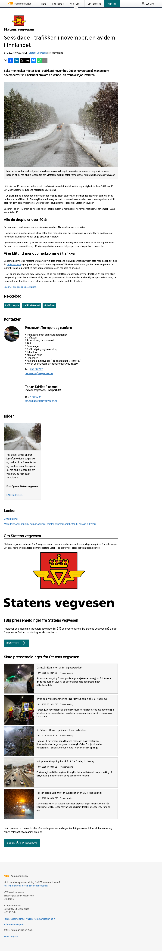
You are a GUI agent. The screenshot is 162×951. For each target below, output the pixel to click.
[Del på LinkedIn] (16, 61)
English (14, 936)
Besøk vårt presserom (22, 842)
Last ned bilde (14, 495)
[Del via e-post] (44, 61)
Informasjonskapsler (14, 924)
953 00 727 (36, 369)
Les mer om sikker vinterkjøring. (20, 287)
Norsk (6, 936)
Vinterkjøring (11, 518)
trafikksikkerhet (31, 305)
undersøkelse (14, 264)
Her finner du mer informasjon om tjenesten (26, 885)
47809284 (35, 396)
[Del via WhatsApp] (39, 61)
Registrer (16, 643)
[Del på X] (22, 61)
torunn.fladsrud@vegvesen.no (41, 401)
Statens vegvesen (38, 53)
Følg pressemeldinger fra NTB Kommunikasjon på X (29, 919)
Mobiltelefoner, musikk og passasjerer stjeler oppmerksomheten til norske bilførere (50, 524)
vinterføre (49, 305)
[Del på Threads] (27, 61)
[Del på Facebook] (10, 61)
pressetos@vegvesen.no (39, 373)
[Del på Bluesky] (33, 61)
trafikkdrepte (12, 305)
